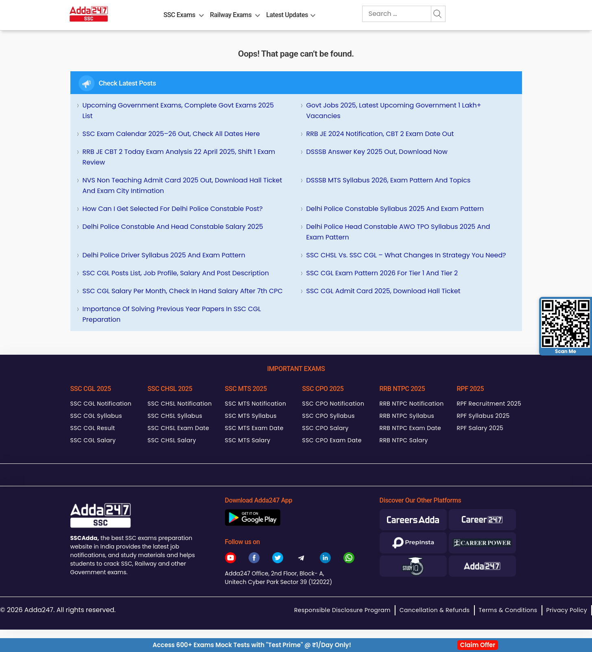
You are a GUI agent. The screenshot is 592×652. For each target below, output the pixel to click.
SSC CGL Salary (93, 440)
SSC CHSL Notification (180, 404)
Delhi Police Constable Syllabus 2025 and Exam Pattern (395, 208)
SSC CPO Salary (325, 428)
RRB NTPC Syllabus (407, 416)
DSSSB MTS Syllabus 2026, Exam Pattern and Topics (388, 180)
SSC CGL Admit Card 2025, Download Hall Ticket (383, 291)
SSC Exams (179, 15)
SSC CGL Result (92, 428)
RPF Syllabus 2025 (483, 416)
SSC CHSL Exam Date (179, 428)
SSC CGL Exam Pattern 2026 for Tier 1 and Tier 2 (382, 273)
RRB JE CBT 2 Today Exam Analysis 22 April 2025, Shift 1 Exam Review (179, 157)
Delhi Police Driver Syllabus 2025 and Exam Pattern (164, 255)
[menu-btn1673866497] (201, 14)
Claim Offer (478, 645)
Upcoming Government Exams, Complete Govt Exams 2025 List (178, 111)
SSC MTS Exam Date (254, 428)
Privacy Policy (566, 610)
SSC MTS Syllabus (251, 416)
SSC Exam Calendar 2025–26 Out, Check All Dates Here (171, 133)
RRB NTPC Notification (412, 404)
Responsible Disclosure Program (342, 610)
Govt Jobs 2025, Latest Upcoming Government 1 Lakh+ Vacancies (393, 111)
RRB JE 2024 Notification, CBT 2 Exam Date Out (380, 133)
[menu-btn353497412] (313, 14)
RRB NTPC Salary (404, 440)
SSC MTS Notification (255, 404)
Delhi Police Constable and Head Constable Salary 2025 (173, 226)
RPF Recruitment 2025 (489, 404)
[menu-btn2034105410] (257, 14)
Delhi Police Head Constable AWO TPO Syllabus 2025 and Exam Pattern (398, 232)
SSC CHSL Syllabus (175, 416)
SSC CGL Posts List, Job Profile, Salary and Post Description (176, 273)
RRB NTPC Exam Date (410, 428)
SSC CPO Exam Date (332, 440)
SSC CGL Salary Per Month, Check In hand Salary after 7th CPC (183, 291)
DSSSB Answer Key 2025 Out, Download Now (377, 151)
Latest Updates (287, 15)
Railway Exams (230, 15)
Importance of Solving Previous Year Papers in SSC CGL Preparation (172, 314)
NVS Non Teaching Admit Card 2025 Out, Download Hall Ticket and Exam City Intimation (182, 185)
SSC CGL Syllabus (96, 416)
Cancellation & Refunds (435, 610)
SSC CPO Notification (333, 404)
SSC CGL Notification (101, 404)
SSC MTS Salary (248, 440)
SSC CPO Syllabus (328, 416)
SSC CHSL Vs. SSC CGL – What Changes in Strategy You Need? (406, 255)
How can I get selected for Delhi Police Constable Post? (173, 208)
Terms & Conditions (508, 610)
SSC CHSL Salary (172, 440)
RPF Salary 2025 (480, 428)
